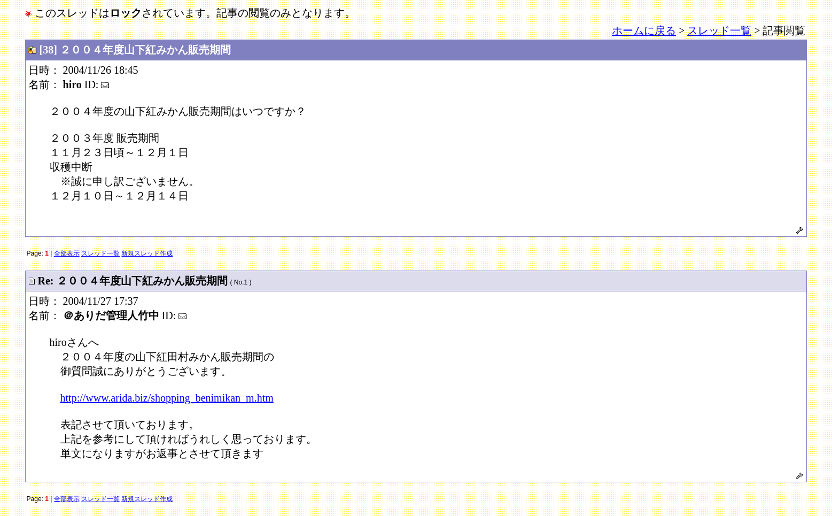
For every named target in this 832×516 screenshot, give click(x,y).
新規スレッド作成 (147, 253)
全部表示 (67, 253)
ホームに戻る (644, 30)
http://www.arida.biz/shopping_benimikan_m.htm (167, 398)
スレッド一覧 (719, 30)
